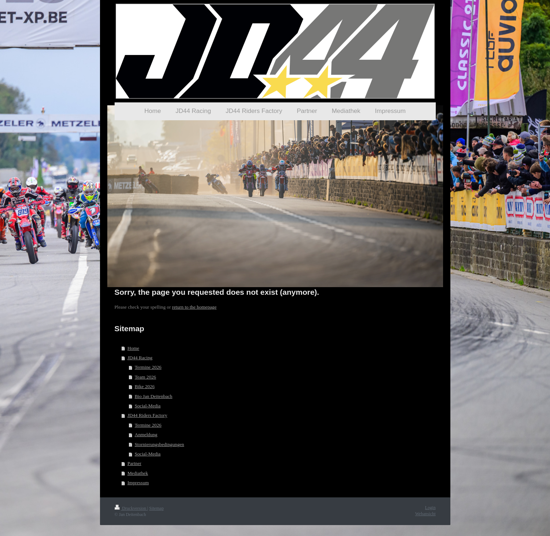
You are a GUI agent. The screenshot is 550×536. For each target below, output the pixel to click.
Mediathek (137, 473)
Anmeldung (146, 434)
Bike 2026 (145, 386)
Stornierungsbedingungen (159, 444)
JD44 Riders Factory (147, 415)
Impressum (138, 482)
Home (133, 348)
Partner (134, 463)
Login (430, 507)
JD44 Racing (140, 357)
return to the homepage (194, 307)
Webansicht (425, 513)
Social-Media (148, 405)
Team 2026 (145, 377)
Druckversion (131, 508)
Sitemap (156, 508)
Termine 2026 (148, 367)
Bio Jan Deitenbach (153, 396)
